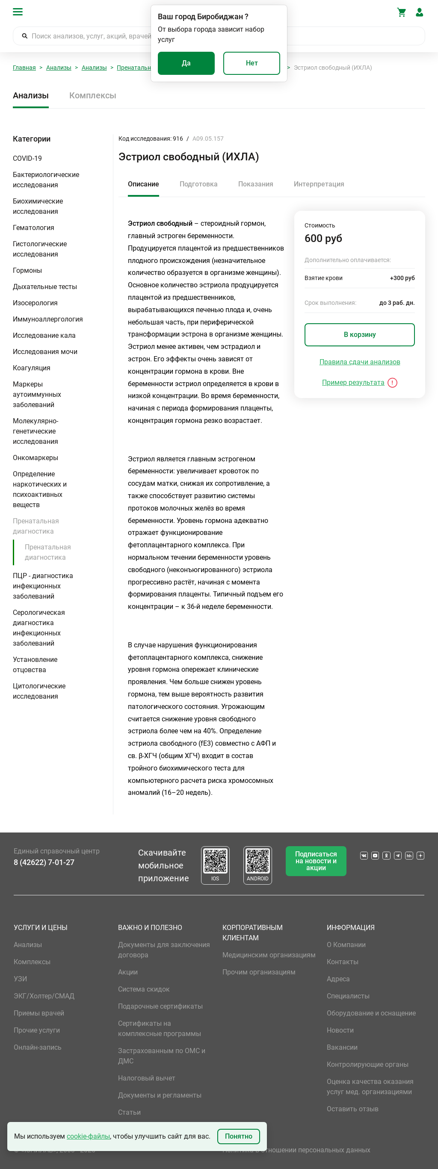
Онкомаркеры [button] (35, 458)
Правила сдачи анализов (360, 362)
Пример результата (353, 382)
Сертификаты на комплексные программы (159, 1028)
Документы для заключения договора (164, 950)
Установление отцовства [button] (35, 664)
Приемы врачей (39, 1013)
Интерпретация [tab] (319, 184)
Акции (128, 972)
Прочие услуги (37, 1030)
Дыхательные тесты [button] (45, 287)
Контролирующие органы (367, 1064)
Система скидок (144, 989)
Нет (252, 63)
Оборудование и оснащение (371, 1013)
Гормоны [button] (27, 270)
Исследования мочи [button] (45, 352)
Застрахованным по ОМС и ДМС (161, 1056)
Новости (340, 1030)
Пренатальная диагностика (48, 552)
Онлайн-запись (38, 1047)
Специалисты (348, 996)
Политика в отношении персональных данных (296, 1150)
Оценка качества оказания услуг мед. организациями (370, 1086)
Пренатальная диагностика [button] (36, 526)
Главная (24, 67)
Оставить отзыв (353, 1109)
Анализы (58, 67)
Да (186, 63)
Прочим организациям (259, 972)
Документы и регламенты (159, 1095)
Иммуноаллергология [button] (48, 319)
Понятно (238, 1136)
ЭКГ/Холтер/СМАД (44, 996)
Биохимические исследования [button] (38, 206)
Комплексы (92, 95)
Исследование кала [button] (44, 335)
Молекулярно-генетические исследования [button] (35, 431)
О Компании (346, 945)
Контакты (342, 962)
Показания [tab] (255, 184)
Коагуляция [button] (31, 368)
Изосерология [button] (35, 303)
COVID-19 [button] (27, 158)
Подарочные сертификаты (160, 1006)
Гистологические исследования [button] (40, 249)
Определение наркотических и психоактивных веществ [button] (40, 489)
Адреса (338, 979)
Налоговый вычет (146, 1078)
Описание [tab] (143, 184)
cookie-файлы (88, 1136)
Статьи (129, 1112)
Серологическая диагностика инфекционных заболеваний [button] (39, 627)
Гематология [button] (33, 228)
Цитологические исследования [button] (39, 691)
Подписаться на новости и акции (316, 861)
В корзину (360, 335)
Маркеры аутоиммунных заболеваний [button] (37, 394)
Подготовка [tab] (199, 184)
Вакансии (342, 1047)
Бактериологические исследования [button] (46, 180)
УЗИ (20, 979)
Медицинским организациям (269, 955)
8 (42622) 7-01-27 (44, 862)
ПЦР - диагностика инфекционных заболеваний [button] (43, 586)
